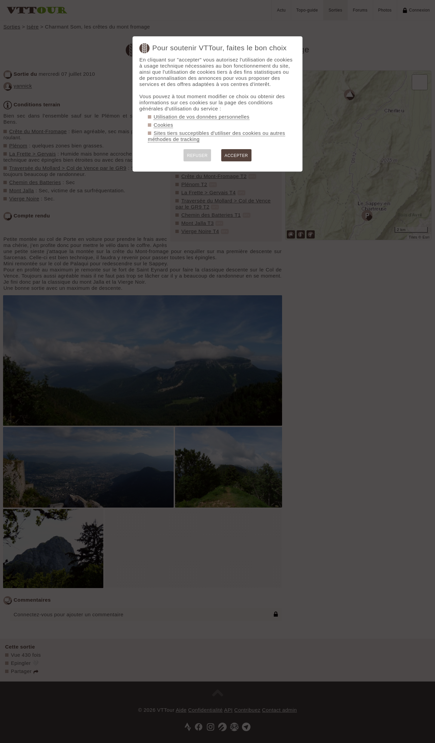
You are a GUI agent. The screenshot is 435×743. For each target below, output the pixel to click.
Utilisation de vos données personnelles (201, 117)
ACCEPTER (236, 155)
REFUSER (197, 155)
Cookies (163, 125)
